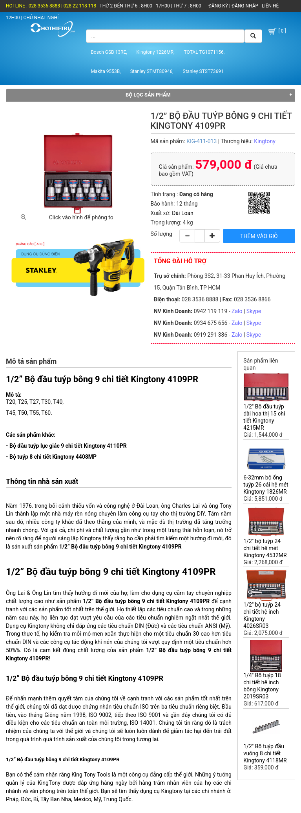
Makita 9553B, (105, 71)
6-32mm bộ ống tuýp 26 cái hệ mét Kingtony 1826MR (265, 484)
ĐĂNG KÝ (218, 6)
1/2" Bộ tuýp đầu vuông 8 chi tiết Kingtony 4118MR (264, 753)
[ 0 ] (276, 31)
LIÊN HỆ (270, 6)
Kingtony (264, 141)
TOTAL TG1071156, (204, 52)
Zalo (237, 311)
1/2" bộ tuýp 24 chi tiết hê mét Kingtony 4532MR (264, 548)
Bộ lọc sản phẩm (148, 95)
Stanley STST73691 (203, 71)
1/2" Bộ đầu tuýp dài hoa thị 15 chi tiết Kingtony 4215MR (264, 417)
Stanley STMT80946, (151, 71)
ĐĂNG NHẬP (245, 6)
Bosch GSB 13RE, (109, 52)
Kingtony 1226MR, (156, 52)
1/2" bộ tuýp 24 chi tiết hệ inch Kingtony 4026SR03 (262, 615)
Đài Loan (182, 213)
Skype (253, 311)
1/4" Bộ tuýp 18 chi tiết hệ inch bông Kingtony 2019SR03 (262, 686)
